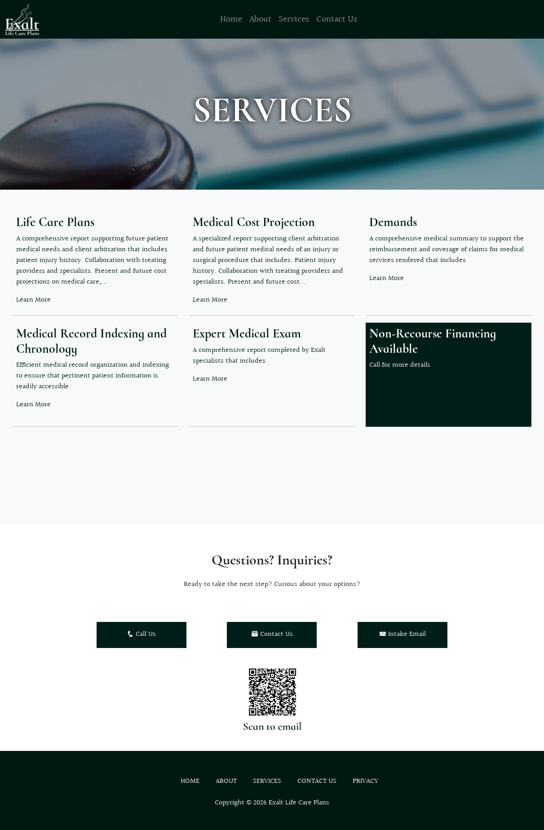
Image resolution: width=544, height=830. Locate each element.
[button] (95, 259)
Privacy (365, 781)
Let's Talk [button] (272, 513)
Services (294, 19)
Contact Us (336, 19)
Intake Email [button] (402, 634)
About (260, 19)
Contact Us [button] (272, 634)
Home (231, 19)
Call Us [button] (141, 634)
